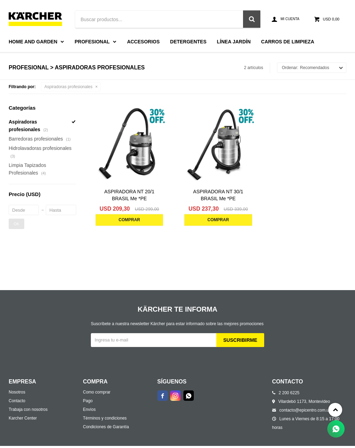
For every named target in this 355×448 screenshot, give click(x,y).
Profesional (92, 41)
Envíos (89, 409)
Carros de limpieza (287, 41)
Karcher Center (23, 418)
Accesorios (143, 41)
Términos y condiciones (105, 418)
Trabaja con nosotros (28, 409)
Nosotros (17, 392)
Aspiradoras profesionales (68, 86)
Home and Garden (33, 41)
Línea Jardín (234, 41)
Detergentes (188, 41)
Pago (88, 400)
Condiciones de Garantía (106, 426)
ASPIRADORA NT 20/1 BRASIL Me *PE (129, 195)
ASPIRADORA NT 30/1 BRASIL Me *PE (218, 195)
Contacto (17, 400)
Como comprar (96, 392)
